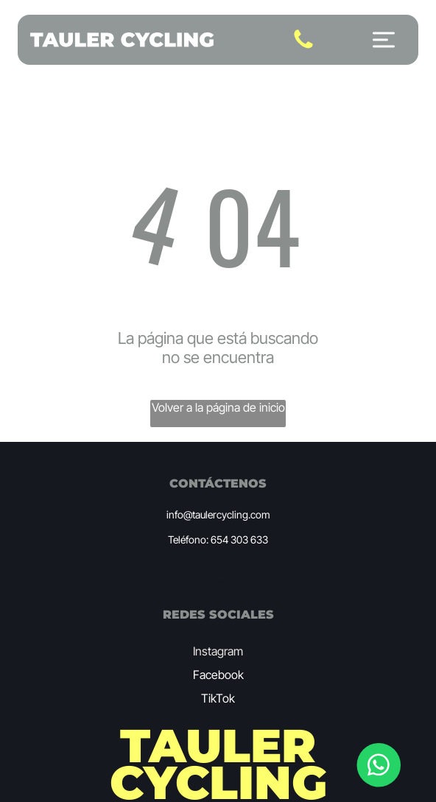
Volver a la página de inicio (218, 407)
